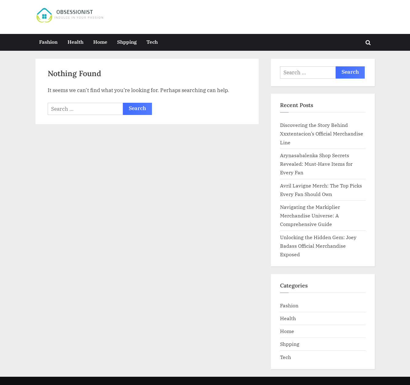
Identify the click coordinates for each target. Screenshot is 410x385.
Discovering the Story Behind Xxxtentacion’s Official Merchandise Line (321, 134)
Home (100, 42)
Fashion (48, 42)
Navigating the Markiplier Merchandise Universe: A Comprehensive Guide (310, 216)
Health (75, 42)
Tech (152, 42)
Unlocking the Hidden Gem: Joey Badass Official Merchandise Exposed (318, 246)
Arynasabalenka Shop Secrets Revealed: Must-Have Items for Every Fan (316, 164)
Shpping (127, 42)
